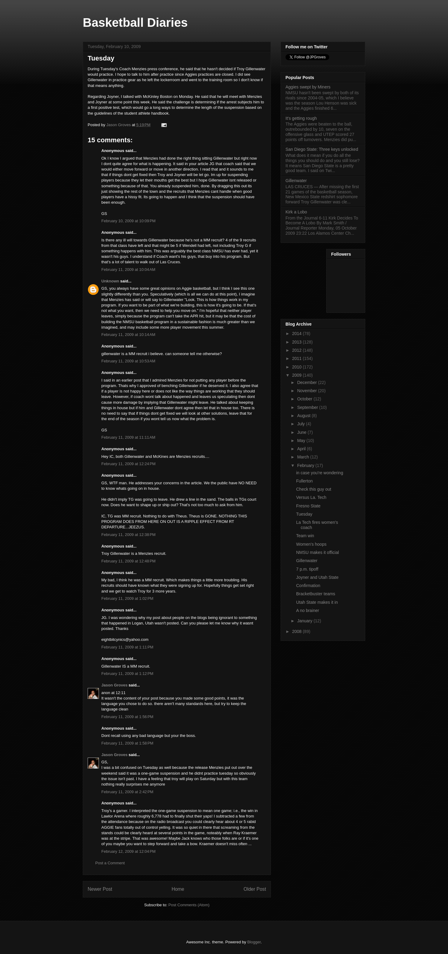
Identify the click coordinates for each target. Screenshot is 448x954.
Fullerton (304, 481)
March (303, 457)
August (304, 415)
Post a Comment (110, 863)
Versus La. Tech (311, 497)
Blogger (254, 942)
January (305, 620)
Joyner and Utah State (317, 577)
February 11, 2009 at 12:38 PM (128, 534)
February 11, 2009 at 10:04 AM (128, 269)
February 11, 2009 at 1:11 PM (127, 647)
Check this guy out (313, 489)
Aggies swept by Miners (308, 87)
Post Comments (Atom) (188, 905)
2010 (297, 367)
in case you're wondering (319, 472)
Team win (305, 535)
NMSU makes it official (317, 552)
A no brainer (307, 610)
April (302, 448)
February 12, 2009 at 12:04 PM (128, 851)
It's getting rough (301, 118)
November (307, 390)
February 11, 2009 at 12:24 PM (128, 463)
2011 (297, 358)
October (305, 398)
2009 (297, 375)
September (308, 407)
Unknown (110, 281)
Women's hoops (311, 544)
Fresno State (308, 505)
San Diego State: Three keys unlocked (321, 149)
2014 (297, 333)
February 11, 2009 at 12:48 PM (128, 561)
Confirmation (308, 585)
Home (178, 889)
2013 (297, 342)
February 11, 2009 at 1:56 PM (127, 716)
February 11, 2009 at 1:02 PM (127, 598)
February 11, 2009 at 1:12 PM (127, 673)
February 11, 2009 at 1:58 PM (127, 743)
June (302, 432)
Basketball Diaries (135, 22)
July (301, 423)
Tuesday (304, 514)
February (306, 465)
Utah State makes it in (317, 602)
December (307, 382)
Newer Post (100, 889)
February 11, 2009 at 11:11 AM (128, 437)
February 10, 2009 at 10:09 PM (128, 221)
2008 (297, 631)
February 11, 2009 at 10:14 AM (128, 334)
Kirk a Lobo (296, 211)
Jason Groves (114, 685)
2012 (297, 350)
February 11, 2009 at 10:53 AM (128, 361)
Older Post (254, 889)
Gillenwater (296, 180)
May (301, 440)
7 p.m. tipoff (307, 569)
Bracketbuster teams (315, 593)
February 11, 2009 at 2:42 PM (127, 792)
